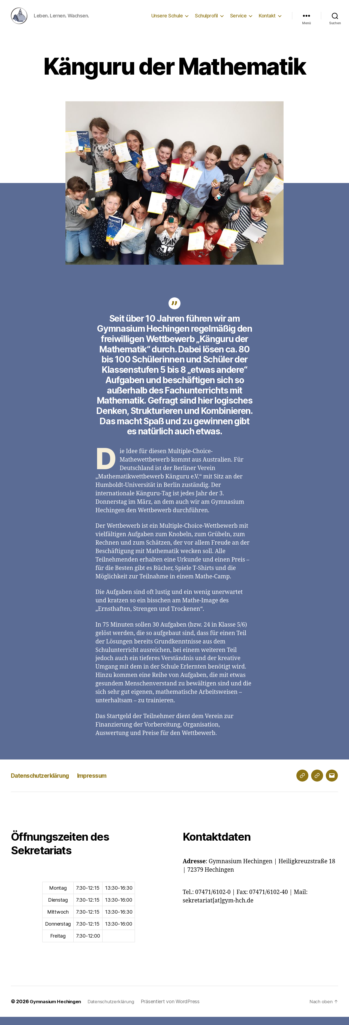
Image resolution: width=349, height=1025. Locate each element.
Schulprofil (206, 20)
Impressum (104, 784)
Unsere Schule (167, 20)
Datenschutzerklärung (45, 784)
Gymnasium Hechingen (57, 1009)
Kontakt (267, 20)
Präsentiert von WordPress (176, 1009)
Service (238, 20)
